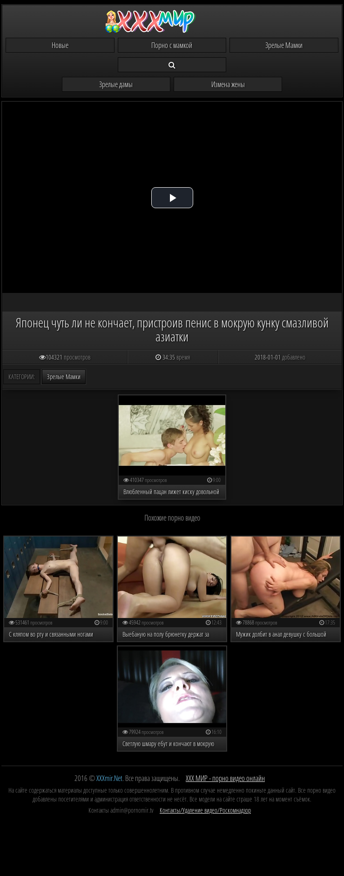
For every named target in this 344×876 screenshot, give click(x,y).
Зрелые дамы (116, 84)
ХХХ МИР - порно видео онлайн (225, 778)
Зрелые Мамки (284, 45)
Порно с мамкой (171, 45)
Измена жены (228, 84)
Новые (60, 45)
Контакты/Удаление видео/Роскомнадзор (205, 810)
